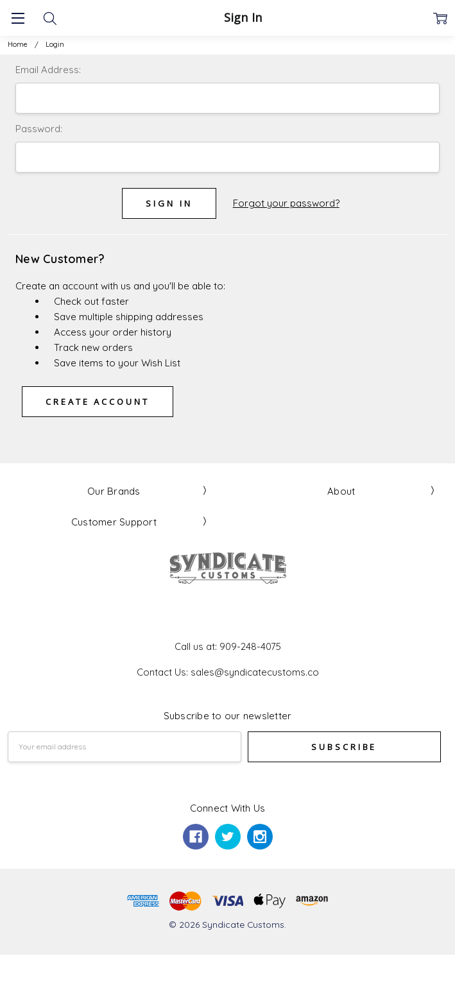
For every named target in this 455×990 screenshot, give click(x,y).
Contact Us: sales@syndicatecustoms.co (228, 672)
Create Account (98, 401)
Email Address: (48, 70)
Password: (38, 129)
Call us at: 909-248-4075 (228, 646)
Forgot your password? (286, 203)
